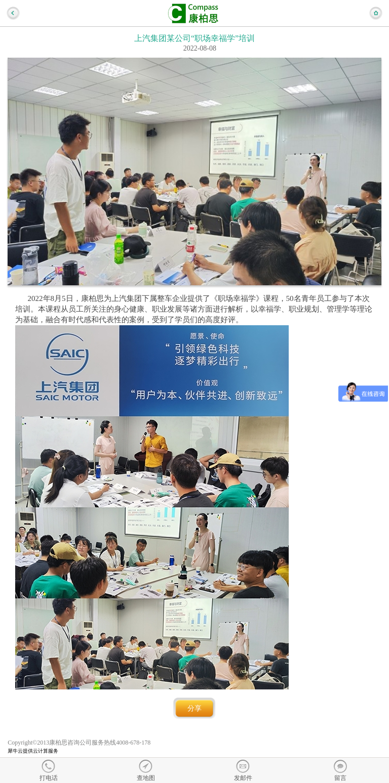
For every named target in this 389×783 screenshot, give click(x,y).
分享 (194, 708)
